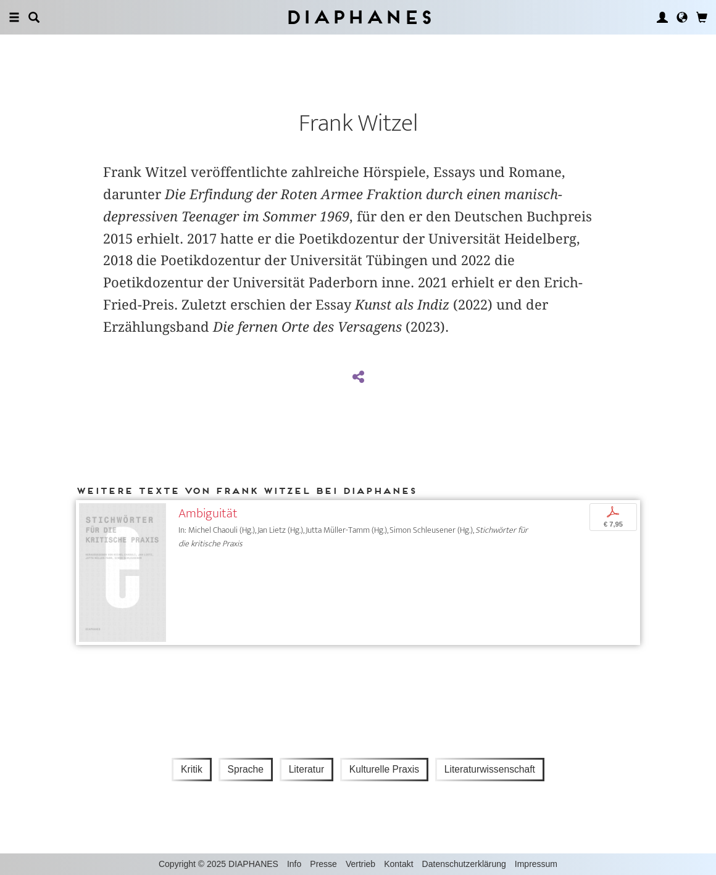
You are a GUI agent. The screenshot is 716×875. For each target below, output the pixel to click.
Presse (323, 864)
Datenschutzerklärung (464, 864)
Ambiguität (208, 513)
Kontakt (398, 864)
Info (294, 864)
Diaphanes (358, 17)
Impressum (536, 864)
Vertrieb (360, 864)
